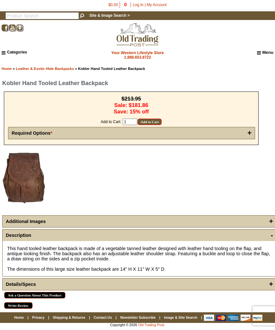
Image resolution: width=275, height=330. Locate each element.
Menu (265, 52)
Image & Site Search (180, 317)
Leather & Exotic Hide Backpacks (45, 69)
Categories (14, 52)
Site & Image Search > (109, 15)
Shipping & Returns (69, 317)
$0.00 (118, 5)
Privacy (38, 317)
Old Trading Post (151, 325)
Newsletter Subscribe (138, 317)
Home (7, 69)
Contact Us (103, 317)
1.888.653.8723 (137, 57)
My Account (157, 5)
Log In (138, 5)
